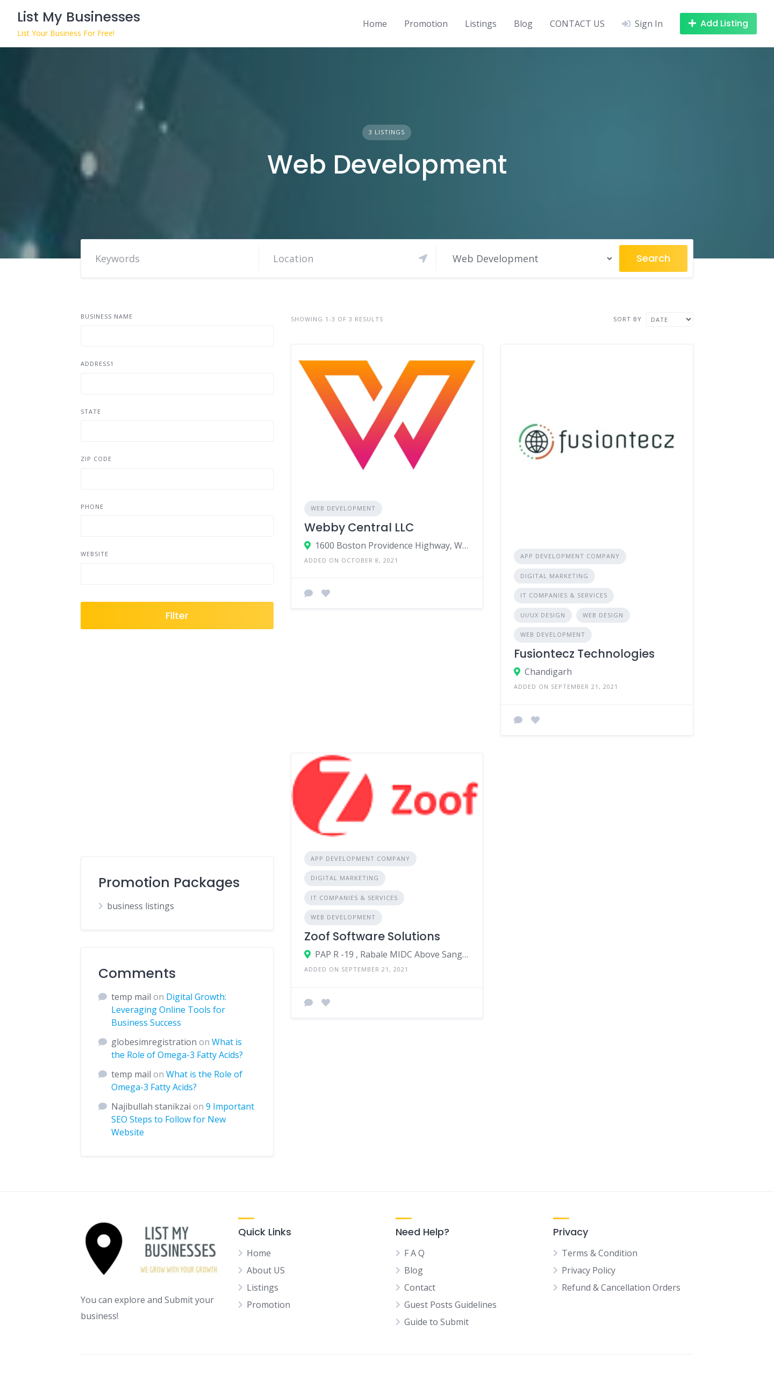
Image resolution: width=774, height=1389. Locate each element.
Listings (481, 24)
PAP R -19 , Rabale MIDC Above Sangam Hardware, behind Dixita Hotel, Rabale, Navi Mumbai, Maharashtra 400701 (392, 954)
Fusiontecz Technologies (584, 653)
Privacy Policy (588, 1270)
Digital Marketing (554, 576)
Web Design (603, 615)
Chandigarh (548, 672)
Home (375, 24)
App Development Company (570, 556)
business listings (140, 906)
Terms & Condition (599, 1253)
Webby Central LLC (359, 527)
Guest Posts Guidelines (450, 1305)
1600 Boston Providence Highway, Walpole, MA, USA (392, 545)
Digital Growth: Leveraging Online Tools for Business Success (168, 1009)
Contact (419, 1287)
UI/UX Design (542, 615)
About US (266, 1270)
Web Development (343, 508)
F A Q (414, 1253)
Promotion (426, 24)
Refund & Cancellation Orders (621, 1287)
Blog (523, 24)
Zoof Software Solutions (372, 936)
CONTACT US (577, 24)
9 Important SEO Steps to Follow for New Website (182, 1119)
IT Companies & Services (563, 595)
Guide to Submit (436, 1322)
